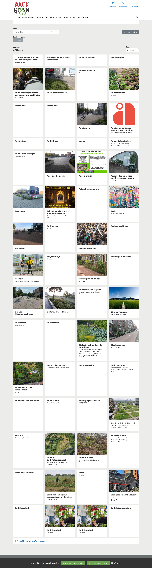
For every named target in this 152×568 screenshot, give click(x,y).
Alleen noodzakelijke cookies (98, 563)
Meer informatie (116, 563)
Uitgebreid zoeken (130, 32)
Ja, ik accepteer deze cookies (73, 563)
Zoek (15, 28)
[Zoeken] (137, 17)
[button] (16, 17)
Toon (128, 47)
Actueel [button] (18, 40)
